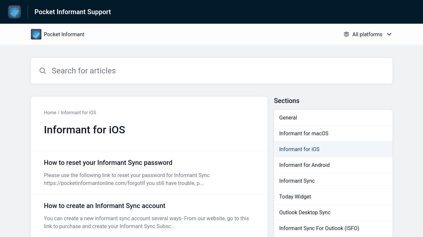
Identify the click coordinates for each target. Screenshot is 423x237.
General (288, 118)
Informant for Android (304, 165)
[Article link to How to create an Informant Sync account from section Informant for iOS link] (149, 215)
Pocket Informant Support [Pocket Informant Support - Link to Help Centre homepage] (73, 12)
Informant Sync (297, 181)
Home (50, 112)
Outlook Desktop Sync (305, 212)
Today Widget (295, 197)
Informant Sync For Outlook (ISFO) (319, 228)
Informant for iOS (78, 112)
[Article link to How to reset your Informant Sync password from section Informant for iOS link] (149, 172)
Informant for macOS (304, 133)
